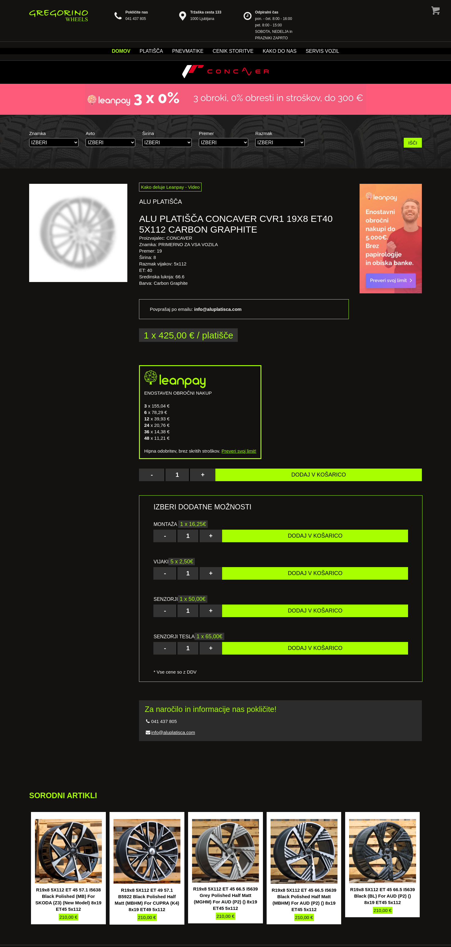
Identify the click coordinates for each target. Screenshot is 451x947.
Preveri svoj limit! (239, 451)
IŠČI (412, 142)
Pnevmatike (187, 51)
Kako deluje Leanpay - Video (170, 187)
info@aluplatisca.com (173, 732)
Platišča (151, 51)
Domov (121, 51)
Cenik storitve (233, 51)
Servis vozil (322, 51)
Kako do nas (279, 51)
